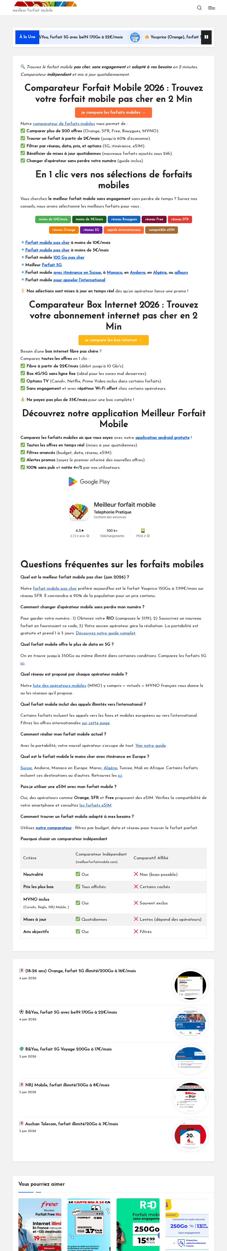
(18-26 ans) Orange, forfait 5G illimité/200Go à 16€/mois (77, 970)
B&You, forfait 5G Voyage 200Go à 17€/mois (65, 1049)
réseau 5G (91, 230)
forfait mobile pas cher (55, 588)
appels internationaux (123, 230)
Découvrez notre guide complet (105, 633)
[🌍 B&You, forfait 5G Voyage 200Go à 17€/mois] (190, 1059)
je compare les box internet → (113, 340)
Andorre (137, 273)
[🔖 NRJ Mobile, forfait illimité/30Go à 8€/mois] (190, 1097)
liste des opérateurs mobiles (59, 686)
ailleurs (181, 273)
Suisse (26, 768)
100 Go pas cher (68, 257)
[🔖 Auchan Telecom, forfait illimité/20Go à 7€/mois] (190, 1135)
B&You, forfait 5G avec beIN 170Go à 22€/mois (86, 37)
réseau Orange (64, 230)
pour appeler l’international (79, 280)
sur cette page (96, 723)
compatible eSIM (161, 230)
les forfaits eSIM (95, 805)
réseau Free (154, 219)
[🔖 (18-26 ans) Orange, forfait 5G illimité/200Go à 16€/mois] (190, 985)
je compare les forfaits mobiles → (113, 112)
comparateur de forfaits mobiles (64, 124)
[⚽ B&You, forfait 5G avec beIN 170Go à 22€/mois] (190, 1023)
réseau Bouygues (124, 219)
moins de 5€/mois (89, 219)
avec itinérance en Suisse (77, 273)
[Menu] (211, 8)
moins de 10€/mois (53, 219)
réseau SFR (179, 219)
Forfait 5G (52, 265)
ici (22, 663)
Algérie (160, 273)
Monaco (114, 273)
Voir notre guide (150, 746)
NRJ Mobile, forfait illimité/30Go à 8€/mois (64, 1085)
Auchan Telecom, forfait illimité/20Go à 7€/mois (68, 1123)
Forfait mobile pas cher (47, 243)
